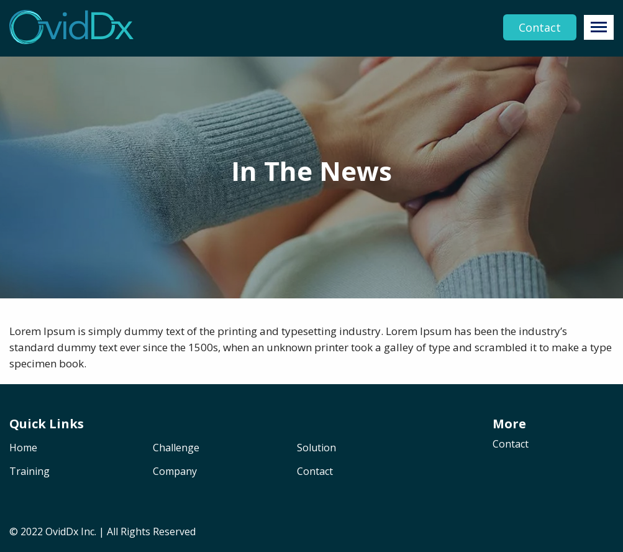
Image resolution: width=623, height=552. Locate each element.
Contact (540, 27)
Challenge (176, 448)
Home (23, 448)
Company (175, 472)
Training (29, 472)
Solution (316, 448)
